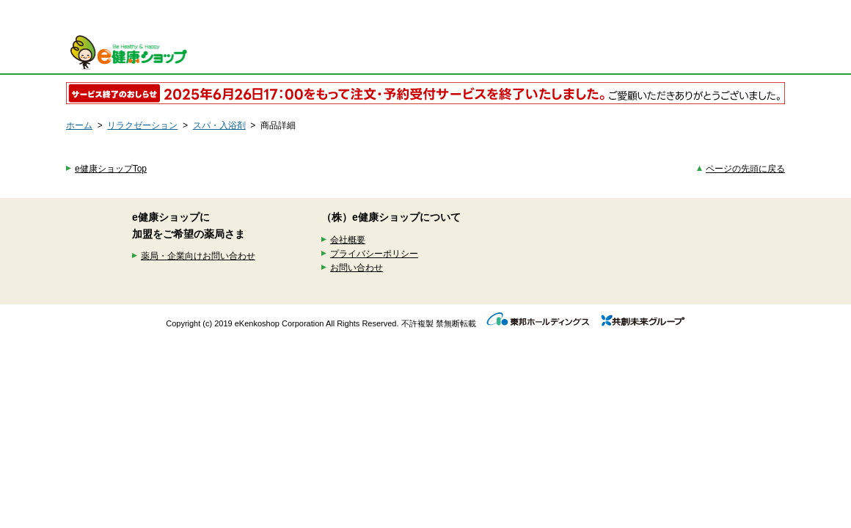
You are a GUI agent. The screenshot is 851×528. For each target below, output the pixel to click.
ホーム (79, 125)
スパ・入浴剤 (219, 125)
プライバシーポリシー (374, 254)
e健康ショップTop (111, 169)
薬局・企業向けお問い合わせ (198, 256)
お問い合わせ (356, 268)
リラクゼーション (142, 125)
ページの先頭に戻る (745, 169)
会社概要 (347, 240)
